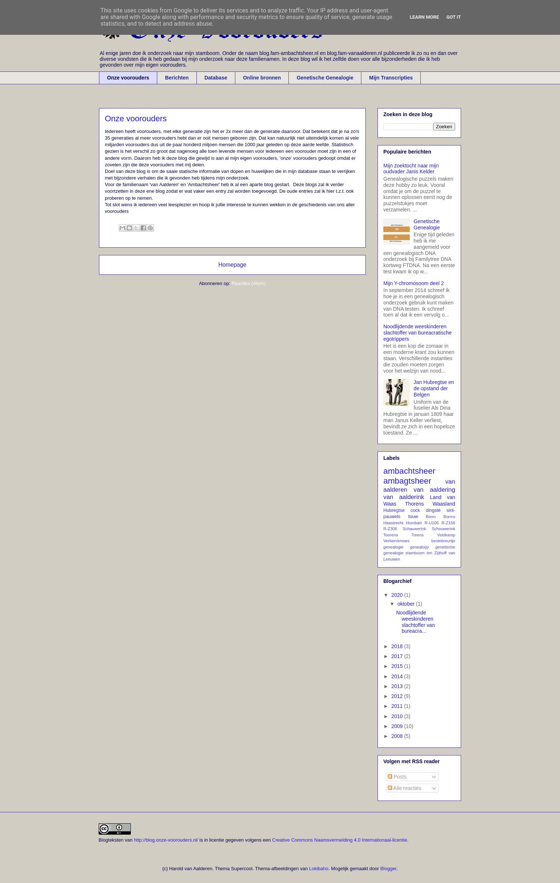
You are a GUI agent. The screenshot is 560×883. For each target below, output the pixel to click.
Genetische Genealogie (324, 78)
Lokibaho (318, 868)
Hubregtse (394, 510)
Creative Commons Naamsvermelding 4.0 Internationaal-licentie (339, 840)
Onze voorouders (128, 78)
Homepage (232, 265)
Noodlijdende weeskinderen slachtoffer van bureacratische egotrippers (417, 333)
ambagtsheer (407, 480)
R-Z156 (448, 523)
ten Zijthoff (436, 553)
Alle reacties (404, 788)
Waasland (443, 504)
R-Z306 (390, 529)
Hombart (414, 523)
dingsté (433, 510)
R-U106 (431, 523)
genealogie (393, 547)
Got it (453, 17)
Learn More (424, 17)
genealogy (419, 547)
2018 (397, 646)
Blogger (388, 868)
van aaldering (434, 489)
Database (216, 78)
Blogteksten (111, 840)
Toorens (390, 535)
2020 (397, 595)
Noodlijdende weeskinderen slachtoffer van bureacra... (415, 622)
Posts (397, 777)
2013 (397, 686)
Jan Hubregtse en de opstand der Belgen (434, 388)
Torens (418, 535)
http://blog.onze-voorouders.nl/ (166, 840)
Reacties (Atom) (249, 283)
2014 (397, 676)
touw (413, 516)
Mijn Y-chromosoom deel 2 (413, 283)
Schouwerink (443, 529)
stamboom (414, 553)
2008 (397, 736)
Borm (431, 516)
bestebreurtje (443, 541)
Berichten (177, 78)
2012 (397, 696)
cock (415, 510)
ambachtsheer (409, 471)
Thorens (414, 504)
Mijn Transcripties (391, 78)
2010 (397, 716)
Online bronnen (262, 78)
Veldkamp (446, 535)
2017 (397, 656)
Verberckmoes (396, 541)
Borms (449, 516)
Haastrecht (393, 523)
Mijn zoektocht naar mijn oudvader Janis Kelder (411, 169)
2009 (397, 726)
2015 (397, 666)
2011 (397, 706)
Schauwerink (414, 529)
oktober (406, 604)
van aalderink (403, 497)
